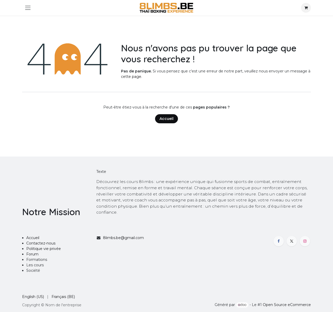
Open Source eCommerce (287, 304)
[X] (291, 241)
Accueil (166, 118)
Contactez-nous (40, 243)
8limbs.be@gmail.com (123, 237)
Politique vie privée (43, 248)
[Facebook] (278, 241)
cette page (131, 76)
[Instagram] (305, 241)
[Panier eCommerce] (306, 8)
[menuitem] (33, 296)
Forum (32, 254)
